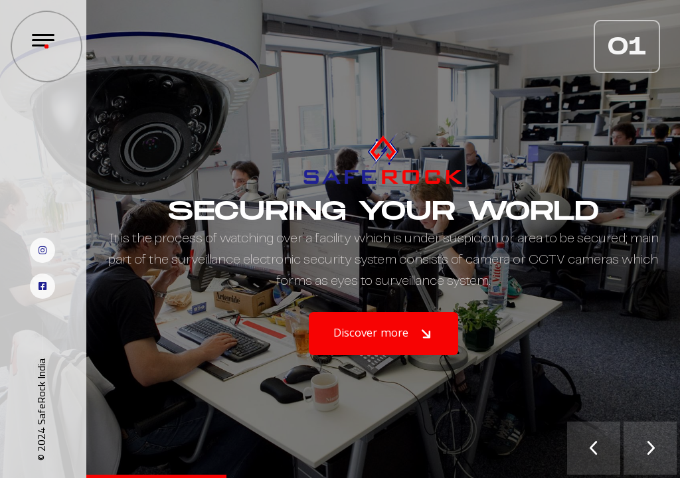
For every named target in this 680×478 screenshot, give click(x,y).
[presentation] (593, 448)
